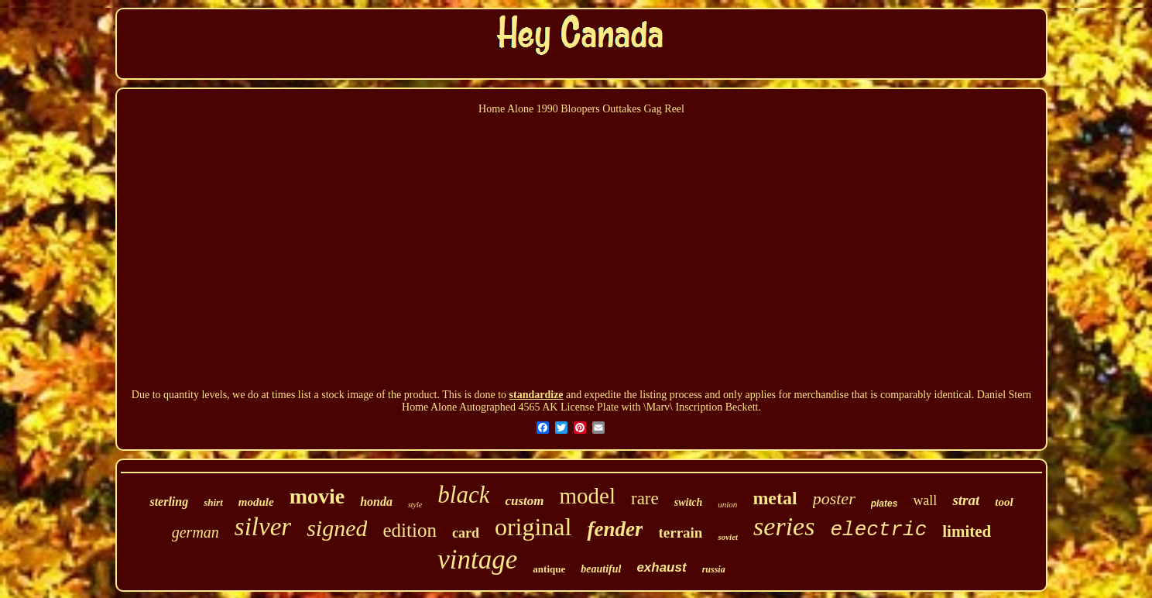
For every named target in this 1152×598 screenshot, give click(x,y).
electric (878, 529)
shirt (213, 502)
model (587, 495)
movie (317, 496)
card (465, 533)
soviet (728, 536)
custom (524, 500)
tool (1004, 502)
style (415, 504)
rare (645, 498)
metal (775, 498)
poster (834, 498)
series (783, 526)
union (727, 504)
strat (965, 500)
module (256, 502)
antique (549, 569)
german (195, 532)
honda (376, 501)
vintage (477, 560)
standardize (536, 394)
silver (263, 527)
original (533, 527)
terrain (680, 532)
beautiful (601, 569)
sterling (168, 501)
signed (337, 528)
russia (713, 569)
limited (966, 531)
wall (925, 500)
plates (884, 503)
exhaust (661, 567)
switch (688, 502)
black (463, 494)
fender (615, 529)
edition (409, 530)
